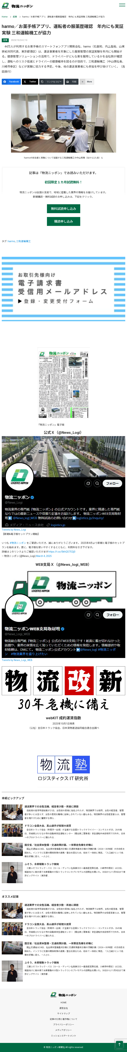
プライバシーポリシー (63, 1024)
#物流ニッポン (18, 543)
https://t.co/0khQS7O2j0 (61, 551)
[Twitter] (30, 82)
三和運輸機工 (23, 241)
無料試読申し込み (63, 209)
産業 (15, 17)
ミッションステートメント (63, 1036)
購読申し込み (63, 221)
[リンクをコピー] (51, 82)
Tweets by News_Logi (14, 529)
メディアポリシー (63, 1030)
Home (5, 17)
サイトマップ (63, 1013)
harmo (11, 241)
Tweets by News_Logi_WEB (17, 660)
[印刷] (71, 82)
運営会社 (63, 1008)
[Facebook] (11, 82)
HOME (64, 1002)
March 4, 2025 (44, 556)
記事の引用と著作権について (63, 1019)
